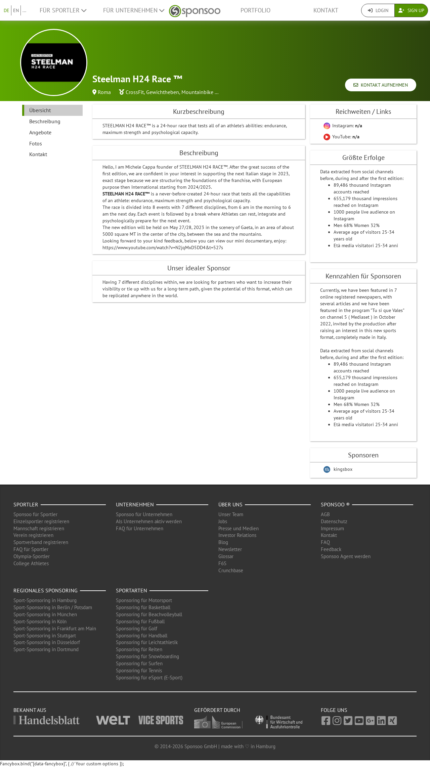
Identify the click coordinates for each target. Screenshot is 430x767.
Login (378, 10)
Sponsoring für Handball (141, 635)
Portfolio (255, 10)
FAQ (325, 542)
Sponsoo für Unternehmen (144, 514)
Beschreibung (44, 121)
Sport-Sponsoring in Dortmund (46, 649)
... (24, 10)
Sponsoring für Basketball (143, 607)
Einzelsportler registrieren (41, 521)
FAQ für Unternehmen (139, 528)
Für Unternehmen (133, 10)
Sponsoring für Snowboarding (147, 656)
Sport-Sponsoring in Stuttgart (44, 635)
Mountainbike (197, 92)
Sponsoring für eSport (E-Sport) (149, 677)
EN (16, 10)
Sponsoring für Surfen (139, 663)
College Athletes (31, 563)
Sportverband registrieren (40, 542)
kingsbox (343, 469)
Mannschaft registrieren (38, 528)
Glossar (225, 556)
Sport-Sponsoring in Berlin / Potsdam (52, 607)
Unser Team (230, 514)
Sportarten (131, 590)
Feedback (331, 549)
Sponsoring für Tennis (139, 670)
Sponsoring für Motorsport (144, 600)
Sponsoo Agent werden (346, 556)
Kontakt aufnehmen (380, 85)
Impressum (332, 528)
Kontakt (325, 10)
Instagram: (343, 126)
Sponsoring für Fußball (140, 621)
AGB (325, 514)
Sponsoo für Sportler (35, 514)
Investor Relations (237, 535)
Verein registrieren (33, 535)
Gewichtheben (162, 92)
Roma (104, 92)
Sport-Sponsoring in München (45, 614)
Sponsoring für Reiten (139, 649)
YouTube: (341, 137)
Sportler (25, 504)
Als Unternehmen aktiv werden (149, 521)
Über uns (230, 504)
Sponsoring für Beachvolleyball (149, 614)
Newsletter (230, 549)
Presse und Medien (238, 528)
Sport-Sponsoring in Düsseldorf (46, 642)
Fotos (35, 143)
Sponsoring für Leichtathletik (147, 642)
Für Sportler (63, 10)
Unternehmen (135, 504)
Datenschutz (334, 521)
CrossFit (135, 92)
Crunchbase (230, 570)
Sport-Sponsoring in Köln (40, 621)
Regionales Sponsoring (45, 590)
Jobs (222, 521)
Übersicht (40, 110)
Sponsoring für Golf (136, 628)
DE (6, 10)
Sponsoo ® (335, 504)
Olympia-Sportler (31, 556)
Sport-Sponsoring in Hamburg (45, 600)
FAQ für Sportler (30, 549)
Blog (223, 542)
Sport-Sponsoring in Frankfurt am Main (54, 628)
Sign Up (411, 10)
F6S (222, 563)
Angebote (40, 132)
